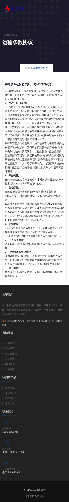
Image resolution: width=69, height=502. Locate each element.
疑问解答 (10, 359)
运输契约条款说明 (34, 497)
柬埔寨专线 (11, 393)
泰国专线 (10, 404)
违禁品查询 (11, 354)
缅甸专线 (10, 399)
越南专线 (10, 388)
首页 (27, 68)
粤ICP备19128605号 (34, 490)
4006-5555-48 (10, 432)
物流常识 (10, 365)
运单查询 (10, 344)
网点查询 (10, 349)
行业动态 (10, 370)
